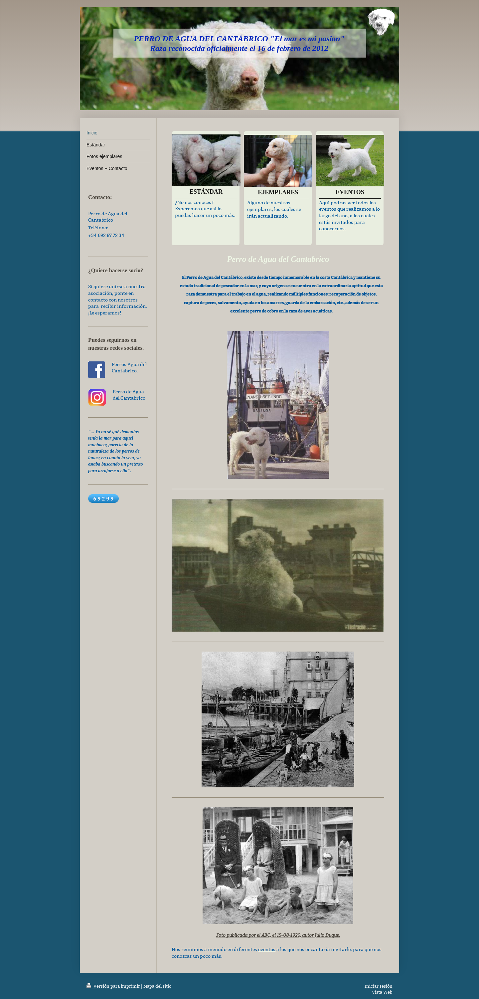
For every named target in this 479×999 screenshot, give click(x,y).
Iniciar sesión (379, 986)
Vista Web (382, 992)
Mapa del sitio (157, 986)
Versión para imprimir (113, 986)
